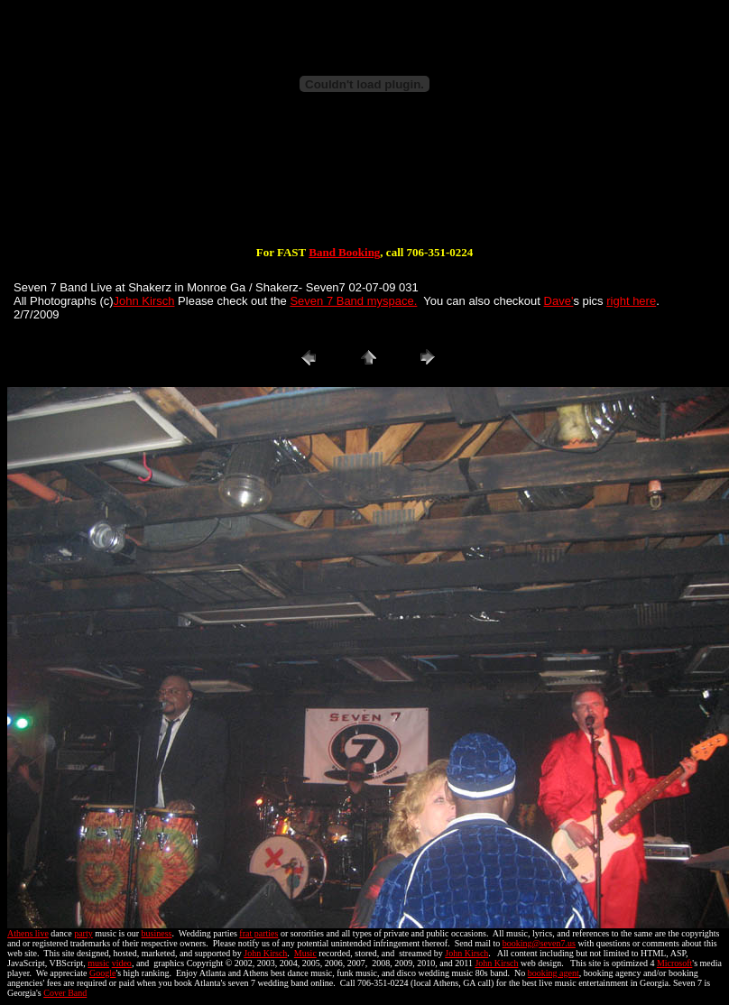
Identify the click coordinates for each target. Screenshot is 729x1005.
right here (631, 301)
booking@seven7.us (539, 943)
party (83, 933)
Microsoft (674, 963)
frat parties (258, 933)
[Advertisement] (364, 188)
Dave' (559, 301)
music (98, 963)
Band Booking (344, 252)
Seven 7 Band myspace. (353, 301)
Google (102, 973)
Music (305, 953)
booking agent (553, 973)
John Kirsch (144, 301)
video (122, 963)
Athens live (28, 933)
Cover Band (65, 993)
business (157, 933)
